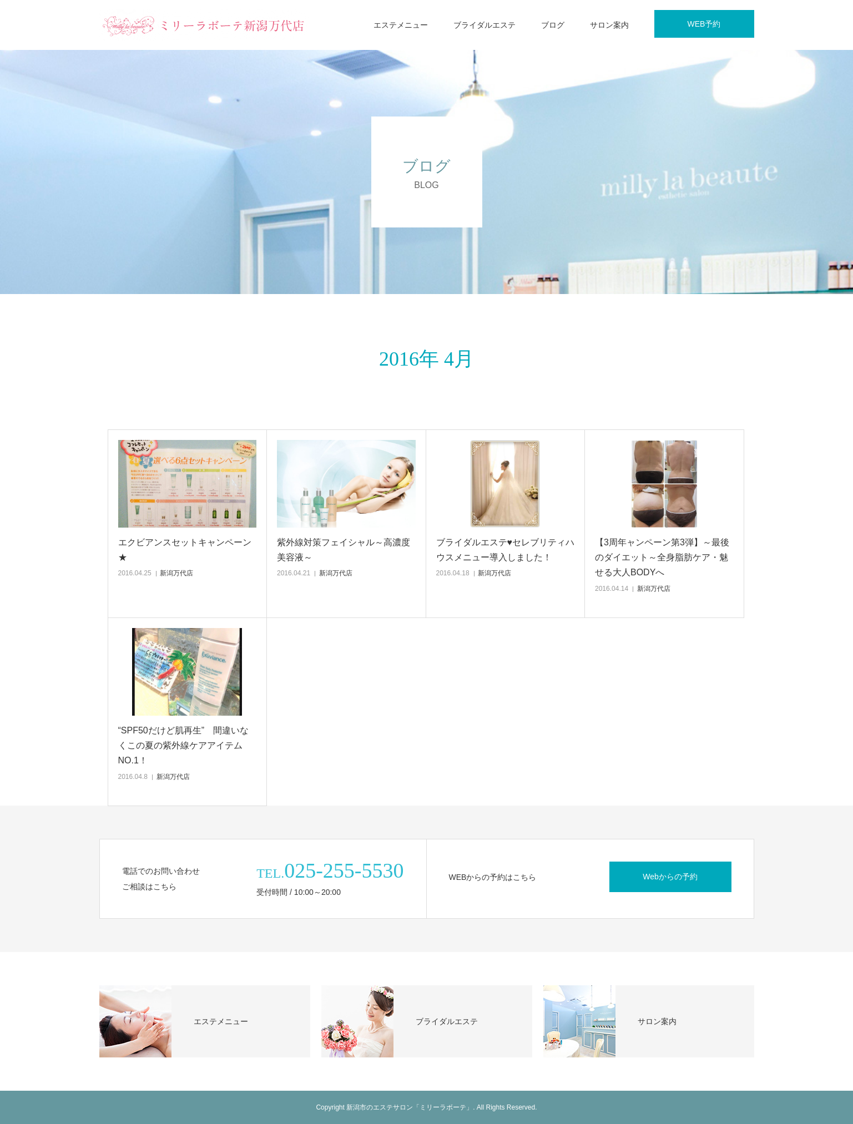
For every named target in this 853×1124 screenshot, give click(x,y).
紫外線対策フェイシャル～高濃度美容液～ (343, 550)
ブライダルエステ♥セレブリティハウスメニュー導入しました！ (505, 550)
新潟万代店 (176, 573)
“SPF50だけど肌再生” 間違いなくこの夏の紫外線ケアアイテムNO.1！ (183, 745)
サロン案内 (609, 25)
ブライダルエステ (484, 25)
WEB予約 (704, 23)
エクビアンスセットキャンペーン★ (184, 550)
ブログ (552, 25)
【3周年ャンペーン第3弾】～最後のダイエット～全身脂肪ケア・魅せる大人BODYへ (662, 557)
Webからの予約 (670, 876)
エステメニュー (400, 25)
